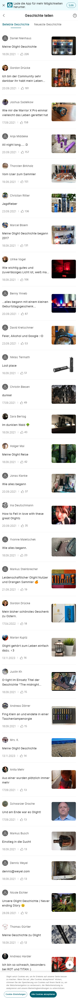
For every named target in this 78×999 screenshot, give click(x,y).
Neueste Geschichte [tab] (48, 24)
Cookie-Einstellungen (16, 994)
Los (71, 5)
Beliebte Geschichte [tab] (16, 24)
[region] (39, 985)
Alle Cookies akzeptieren (43, 994)
